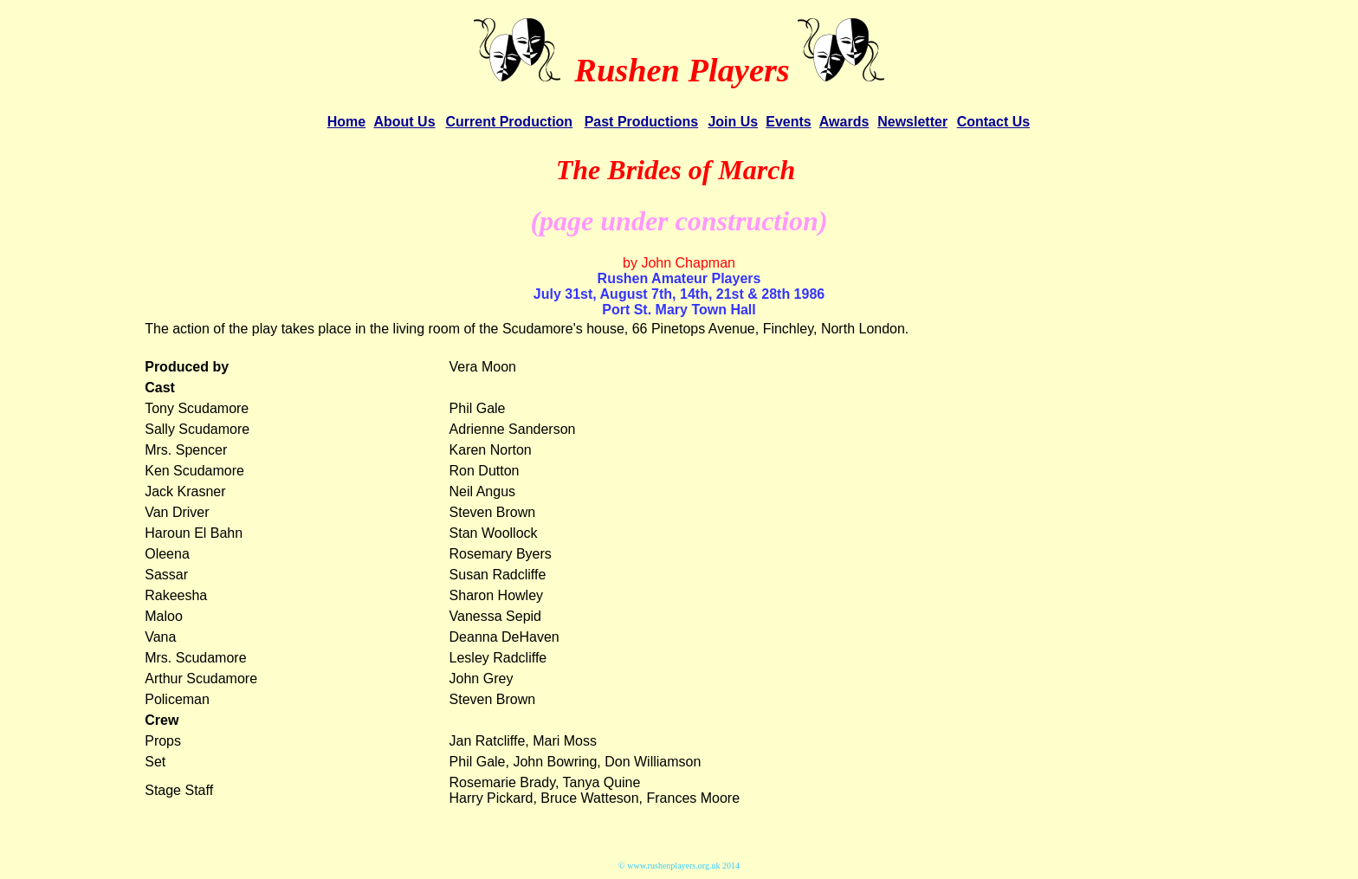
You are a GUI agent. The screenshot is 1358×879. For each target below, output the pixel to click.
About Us (404, 121)
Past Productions (642, 121)
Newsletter (912, 121)
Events (788, 121)
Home (346, 121)
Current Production (508, 121)
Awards (844, 121)
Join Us (733, 121)
